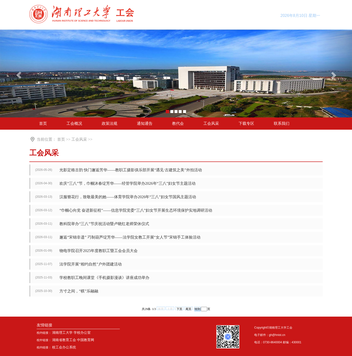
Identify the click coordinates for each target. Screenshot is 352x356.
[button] (334, 73)
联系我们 (281, 123)
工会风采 (211, 123)
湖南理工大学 (62, 332)
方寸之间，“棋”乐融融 (78, 291)
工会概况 (74, 123)
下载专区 (246, 123)
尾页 (188, 308)
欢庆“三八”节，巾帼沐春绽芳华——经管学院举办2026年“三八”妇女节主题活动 (127, 183)
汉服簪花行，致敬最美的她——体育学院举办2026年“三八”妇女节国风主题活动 (127, 197)
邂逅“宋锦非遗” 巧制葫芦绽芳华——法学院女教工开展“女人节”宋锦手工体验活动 (129, 237)
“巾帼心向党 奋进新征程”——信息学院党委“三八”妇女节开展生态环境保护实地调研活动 (135, 210)
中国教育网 (85, 340)
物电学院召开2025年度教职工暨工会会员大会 (98, 251)
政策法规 (109, 123)
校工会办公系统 (64, 347)
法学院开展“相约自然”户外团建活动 (90, 264)
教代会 (178, 123)
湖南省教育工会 (64, 340)
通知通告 (145, 123)
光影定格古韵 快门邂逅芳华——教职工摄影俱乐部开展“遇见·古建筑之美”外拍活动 (130, 170)
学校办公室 (82, 332)
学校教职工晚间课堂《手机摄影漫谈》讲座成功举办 (104, 278)
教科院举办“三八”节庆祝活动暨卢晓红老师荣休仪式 (104, 224)
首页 (43, 123)
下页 (179, 308)
